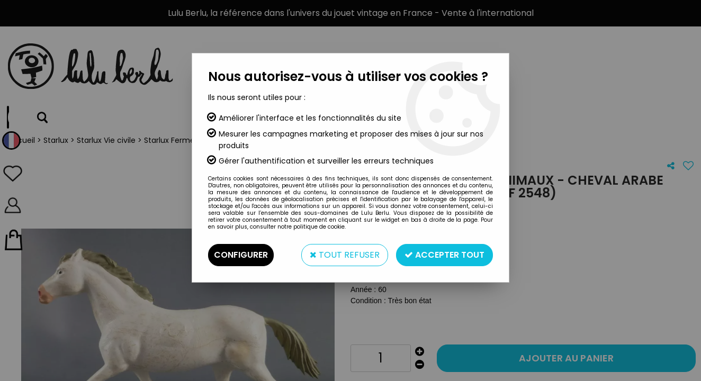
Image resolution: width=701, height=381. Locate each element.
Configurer (241, 255)
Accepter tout (444, 255)
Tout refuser (345, 255)
